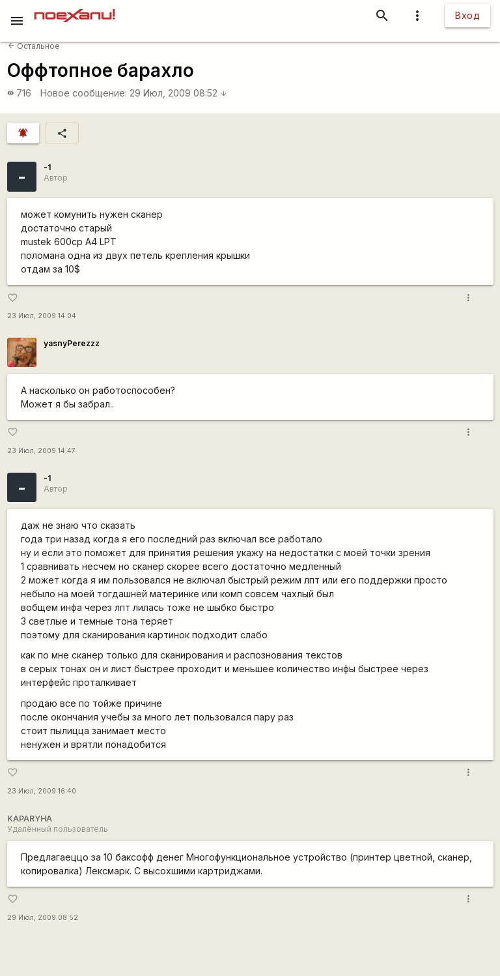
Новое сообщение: (83, 92)
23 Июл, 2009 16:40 (41, 791)
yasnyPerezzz (72, 343)
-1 (47, 167)
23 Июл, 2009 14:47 (41, 451)
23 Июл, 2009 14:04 (41, 316)
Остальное (34, 46)
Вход (467, 15)
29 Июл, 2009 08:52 (178, 92)
